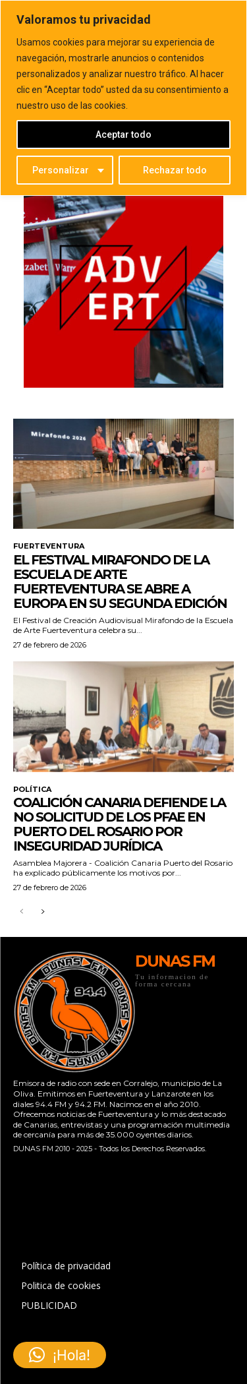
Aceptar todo (123, 134)
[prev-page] (21, 912)
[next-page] (42, 912)
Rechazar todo (175, 170)
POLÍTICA (32, 789)
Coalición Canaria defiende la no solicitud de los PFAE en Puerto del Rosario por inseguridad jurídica (119, 824)
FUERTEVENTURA (48, 546)
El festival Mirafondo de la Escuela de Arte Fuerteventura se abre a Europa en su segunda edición (120, 581)
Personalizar (60, 170)
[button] (59, 1355)
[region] (123, 98)
